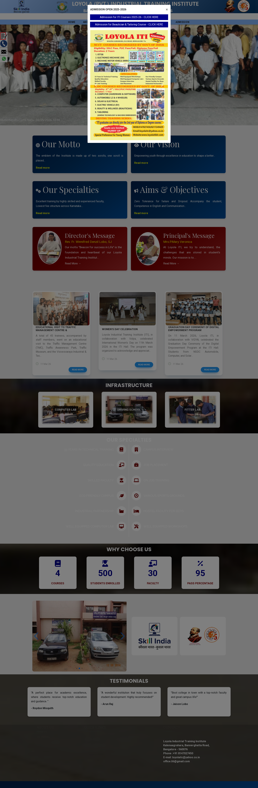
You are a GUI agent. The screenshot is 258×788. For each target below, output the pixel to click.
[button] (96, 85)
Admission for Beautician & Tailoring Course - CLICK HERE (129, 24)
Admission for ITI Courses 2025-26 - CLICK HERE (129, 17)
